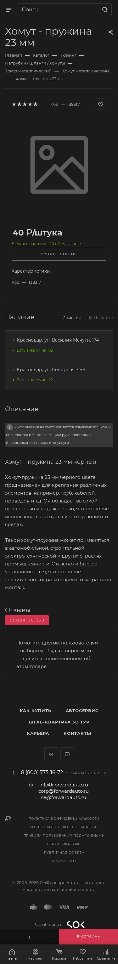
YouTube (67, 754)
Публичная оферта (64, 853)
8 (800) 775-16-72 (42, 772)
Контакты (77, 733)
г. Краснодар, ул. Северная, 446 (49, 369)
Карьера (38, 733)
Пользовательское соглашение (64, 827)
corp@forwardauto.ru (63, 791)
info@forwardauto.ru (63, 785)
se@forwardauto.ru (63, 797)
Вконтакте (51, 754)
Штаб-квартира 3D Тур (59, 721)
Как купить (35, 710)
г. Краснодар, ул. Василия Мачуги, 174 (56, 340)
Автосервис (82, 710)
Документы (64, 861)
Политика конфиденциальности (64, 819)
